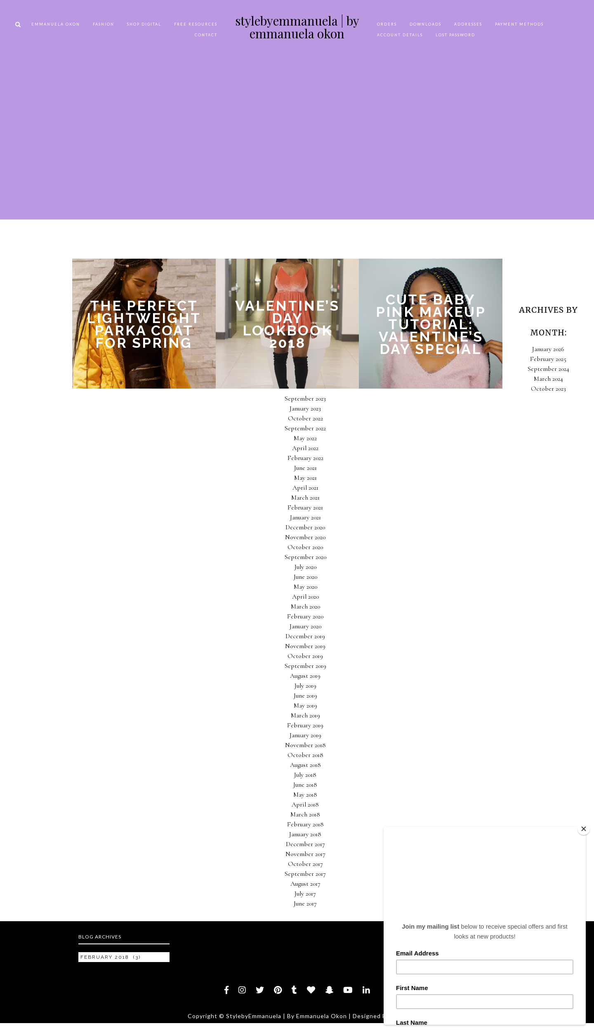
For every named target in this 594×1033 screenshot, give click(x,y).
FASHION (103, 24)
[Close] (584, 829)
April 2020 (305, 596)
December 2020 (305, 527)
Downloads (425, 24)
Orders (387, 24)
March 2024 (548, 379)
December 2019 (305, 636)
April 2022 (305, 448)
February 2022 (305, 458)
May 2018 (305, 794)
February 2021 (305, 507)
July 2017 (305, 893)
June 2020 (305, 577)
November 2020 (305, 537)
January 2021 (305, 517)
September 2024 (548, 369)
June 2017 (305, 903)
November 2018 (305, 745)
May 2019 (305, 705)
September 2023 (305, 398)
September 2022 (305, 428)
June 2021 (305, 468)
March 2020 (305, 606)
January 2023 (305, 408)
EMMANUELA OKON (55, 24)
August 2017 (305, 884)
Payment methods (519, 24)
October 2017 (305, 864)
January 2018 (305, 834)
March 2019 (305, 715)
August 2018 (305, 765)
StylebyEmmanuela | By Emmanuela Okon (297, 27)
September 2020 (305, 557)
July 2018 (305, 775)
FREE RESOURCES (195, 24)
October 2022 (305, 418)
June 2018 (305, 785)
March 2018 (305, 814)
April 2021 (305, 487)
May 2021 (305, 478)
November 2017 (305, 854)
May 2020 (305, 587)
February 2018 (305, 824)
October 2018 (305, 755)
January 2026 (548, 349)
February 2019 (305, 725)
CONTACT (206, 35)
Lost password (455, 35)
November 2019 (305, 646)
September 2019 (305, 666)
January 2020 (305, 626)
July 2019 (305, 686)
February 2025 (548, 359)
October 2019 (305, 656)
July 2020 (305, 567)
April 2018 (305, 804)
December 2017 (305, 844)
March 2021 (305, 497)
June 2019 (305, 695)
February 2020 (305, 616)
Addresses (468, 24)
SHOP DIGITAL (144, 24)
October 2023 (548, 388)
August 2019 (305, 676)
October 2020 (305, 547)
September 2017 (305, 874)
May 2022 (305, 438)
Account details (400, 35)
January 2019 (305, 735)
